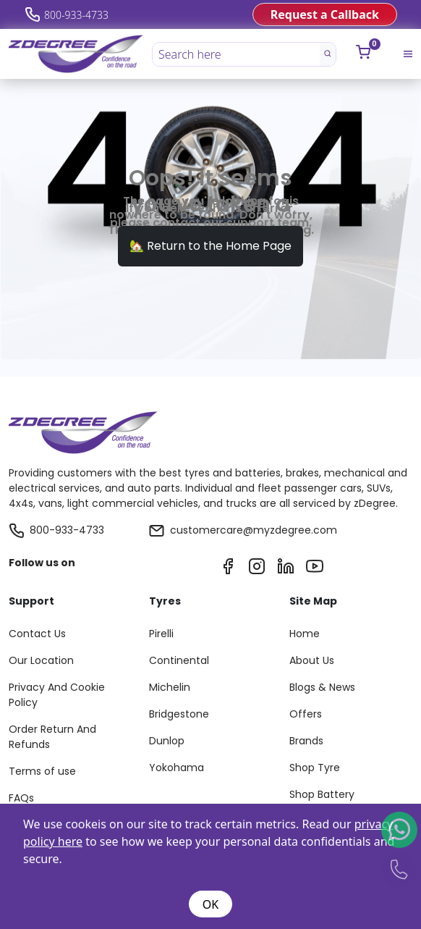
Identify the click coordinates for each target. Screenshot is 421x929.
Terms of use (42, 771)
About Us (311, 660)
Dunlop (166, 740)
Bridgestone (179, 714)
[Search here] (236, 54)
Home (304, 633)
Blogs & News (322, 687)
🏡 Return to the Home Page (210, 245)
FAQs (21, 798)
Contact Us (37, 633)
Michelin (169, 687)
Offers (305, 714)
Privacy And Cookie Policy (57, 695)
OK (210, 904)
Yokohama (176, 767)
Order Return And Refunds (52, 737)
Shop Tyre (314, 767)
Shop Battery (321, 794)
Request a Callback (325, 14)
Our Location (41, 660)
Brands (306, 740)
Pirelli (161, 633)
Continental (179, 660)
